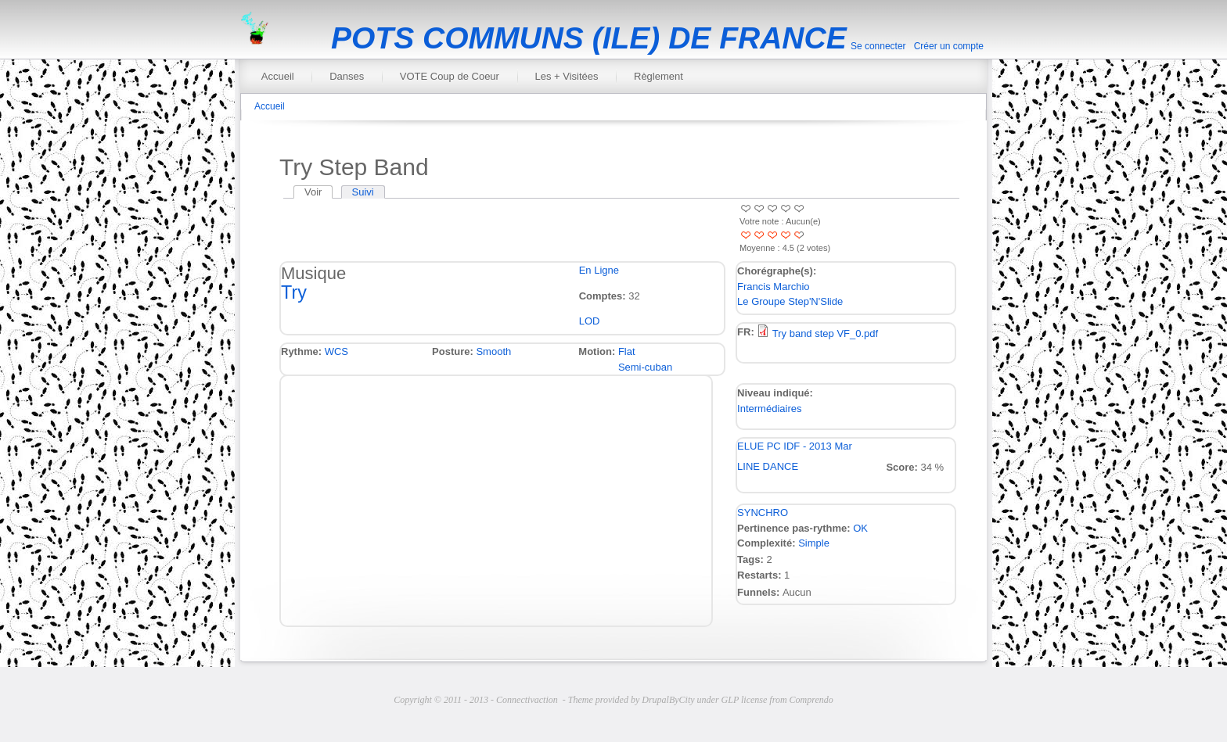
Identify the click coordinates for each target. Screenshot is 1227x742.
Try (294, 292)
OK (860, 528)
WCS (336, 351)
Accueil (277, 76)
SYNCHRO (762, 512)
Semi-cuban (645, 367)
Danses (346, 76)
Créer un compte (949, 46)
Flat (626, 351)
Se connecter (878, 46)
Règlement (658, 76)
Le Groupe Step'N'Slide (790, 301)
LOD (589, 321)
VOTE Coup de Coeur (449, 76)
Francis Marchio (773, 286)
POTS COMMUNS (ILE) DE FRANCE (589, 38)
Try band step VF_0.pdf (825, 333)
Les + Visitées (566, 76)
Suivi (363, 192)
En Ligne (599, 270)
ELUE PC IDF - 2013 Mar (794, 446)
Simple (813, 543)
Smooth (493, 351)
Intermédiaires (769, 408)
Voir (318, 192)
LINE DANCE (767, 466)
